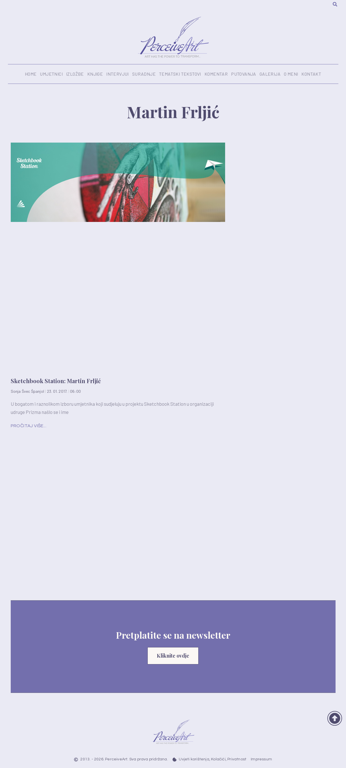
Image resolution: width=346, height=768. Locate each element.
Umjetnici (51, 74)
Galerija (270, 74)
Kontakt (311, 74)
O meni (291, 74)
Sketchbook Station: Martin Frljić (56, 381)
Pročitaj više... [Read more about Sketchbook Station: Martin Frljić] (28, 426)
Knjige (95, 74)
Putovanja (243, 74)
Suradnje (144, 74)
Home (31, 74)
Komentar (216, 74)
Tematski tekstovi (180, 74)
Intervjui (117, 74)
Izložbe (75, 74)
